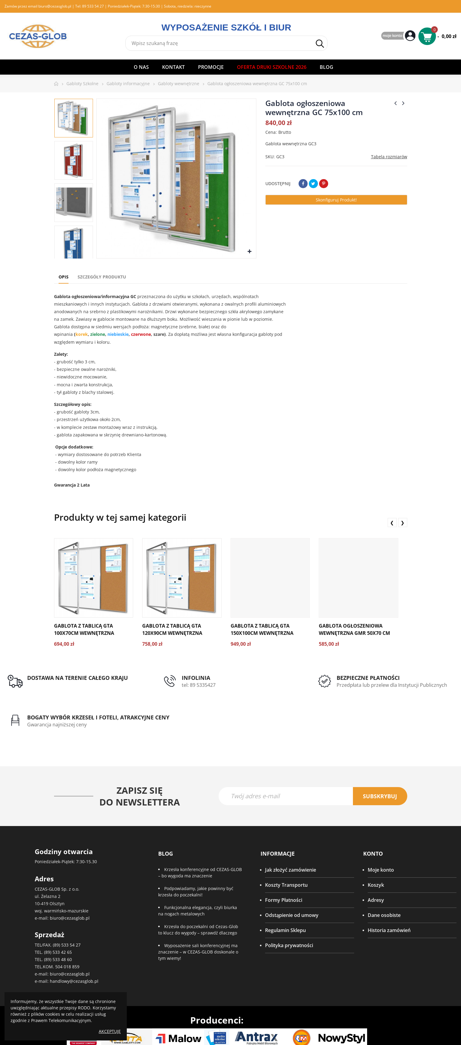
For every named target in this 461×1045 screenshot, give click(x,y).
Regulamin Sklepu (285, 898)
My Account (399, 36)
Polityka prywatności (289, 913)
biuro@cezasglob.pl (54, 6)
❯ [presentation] (403, 522)
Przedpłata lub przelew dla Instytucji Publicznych (289, 689)
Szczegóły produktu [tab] (102, 277)
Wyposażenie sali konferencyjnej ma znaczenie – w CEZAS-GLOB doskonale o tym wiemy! (198, 920)
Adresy (376, 868)
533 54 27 (71, 913)
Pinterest (323, 183)
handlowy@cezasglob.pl (74, 949)
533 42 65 (62, 920)
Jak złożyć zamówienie (290, 838)
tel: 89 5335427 (160, 685)
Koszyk (376, 853)
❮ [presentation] (392, 522)
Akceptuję (110, 1031)
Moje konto (381, 838)
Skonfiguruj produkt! (336, 200)
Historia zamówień (389, 898)
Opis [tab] (64, 277)
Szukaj (320, 44)
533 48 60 (62, 928)
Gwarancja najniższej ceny (405, 692)
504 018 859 (67, 935)
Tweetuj (313, 183)
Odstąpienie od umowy (292, 883)
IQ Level (240, 1033)
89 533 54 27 (93, 6)
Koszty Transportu (286, 853)
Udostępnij (303, 183)
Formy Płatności (283, 868)
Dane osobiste (384, 883)
